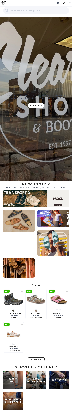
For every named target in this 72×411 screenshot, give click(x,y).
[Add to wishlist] (22, 291)
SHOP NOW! (35, 105)
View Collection (36, 359)
